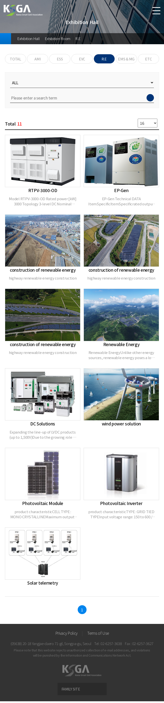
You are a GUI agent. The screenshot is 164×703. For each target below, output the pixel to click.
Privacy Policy (66, 635)
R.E (78, 38)
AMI (37, 60)
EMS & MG (126, 60)
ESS (59, 60)
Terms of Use (98, 635)
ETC (148, 60)
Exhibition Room (58, 38)
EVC (82, 60)
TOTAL (15, 60)
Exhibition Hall (28, 38)
